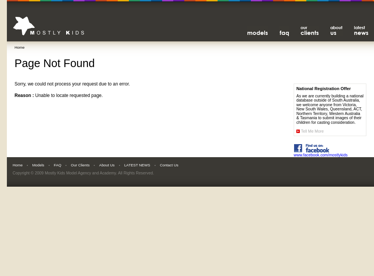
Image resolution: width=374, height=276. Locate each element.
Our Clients (80, 165)
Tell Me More (312, 131)
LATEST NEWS (137, 165)
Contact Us (169, 165)
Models (38, 165)
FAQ (58, 165)
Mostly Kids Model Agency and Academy (80, 173)
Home (19, 47)
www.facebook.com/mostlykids (321, 153)
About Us (106, 165)
